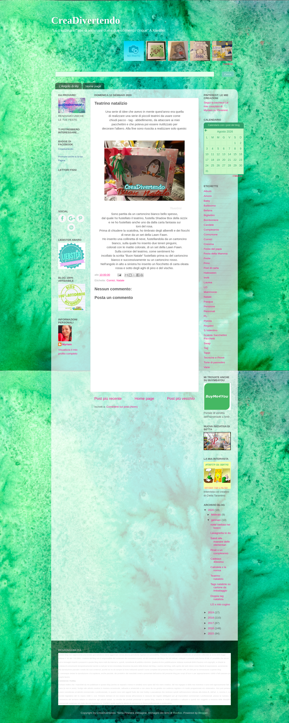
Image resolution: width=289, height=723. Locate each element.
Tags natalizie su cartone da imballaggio (221, 587)
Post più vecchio (181, 398)
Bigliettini (209, 215)
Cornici (111, 280)
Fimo (207, 263)
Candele (209, 224)
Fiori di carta (211, 267)
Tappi (207, 352)
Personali (209, 311)
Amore (208, 195)
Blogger (203, 712)
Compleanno (211, 229)
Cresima (209, 244)
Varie (207, 367)
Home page (93, 86)
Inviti (206, 277)
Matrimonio (210, 292)
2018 (211, 617)
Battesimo (210, 205)
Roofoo (177, 712)
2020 (211, 509)
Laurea (208, 282)
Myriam (67, 344)
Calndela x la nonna (218, 569)
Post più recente (108, 398)
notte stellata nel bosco (220, 526)
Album (207, 191)
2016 (211, 628)
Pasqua (208, 301)
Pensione (209, 306)
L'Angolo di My (69, 86)
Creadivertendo (65, 149)
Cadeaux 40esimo (217, 560)
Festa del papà (213, 248)
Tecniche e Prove (214, 357)
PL (205, 316)
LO (205, 287)
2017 (211, 623)
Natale (120, 280)
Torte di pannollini (214, 362)
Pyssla (208, 320)
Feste (207, 258)
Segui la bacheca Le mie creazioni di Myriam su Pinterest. (216, 106)
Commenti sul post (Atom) (122, 406)
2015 (211, 633)
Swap (207, 343)
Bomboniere (211, 220)
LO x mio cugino (220, 604)
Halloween (210, 272)
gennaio (216, 519)
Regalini (209, 325)
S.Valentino (210, 330)
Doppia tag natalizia (217, 597)
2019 (211, 612)
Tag (206, 347)
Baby (207, 200)
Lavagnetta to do (221, 533)
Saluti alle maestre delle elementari (220, 541)
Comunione (211, 234)
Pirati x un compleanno (219, 552)
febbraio (216, 514)
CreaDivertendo (85, 20)
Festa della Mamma (216, 253)
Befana (208, 210)
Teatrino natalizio (217, 577)
